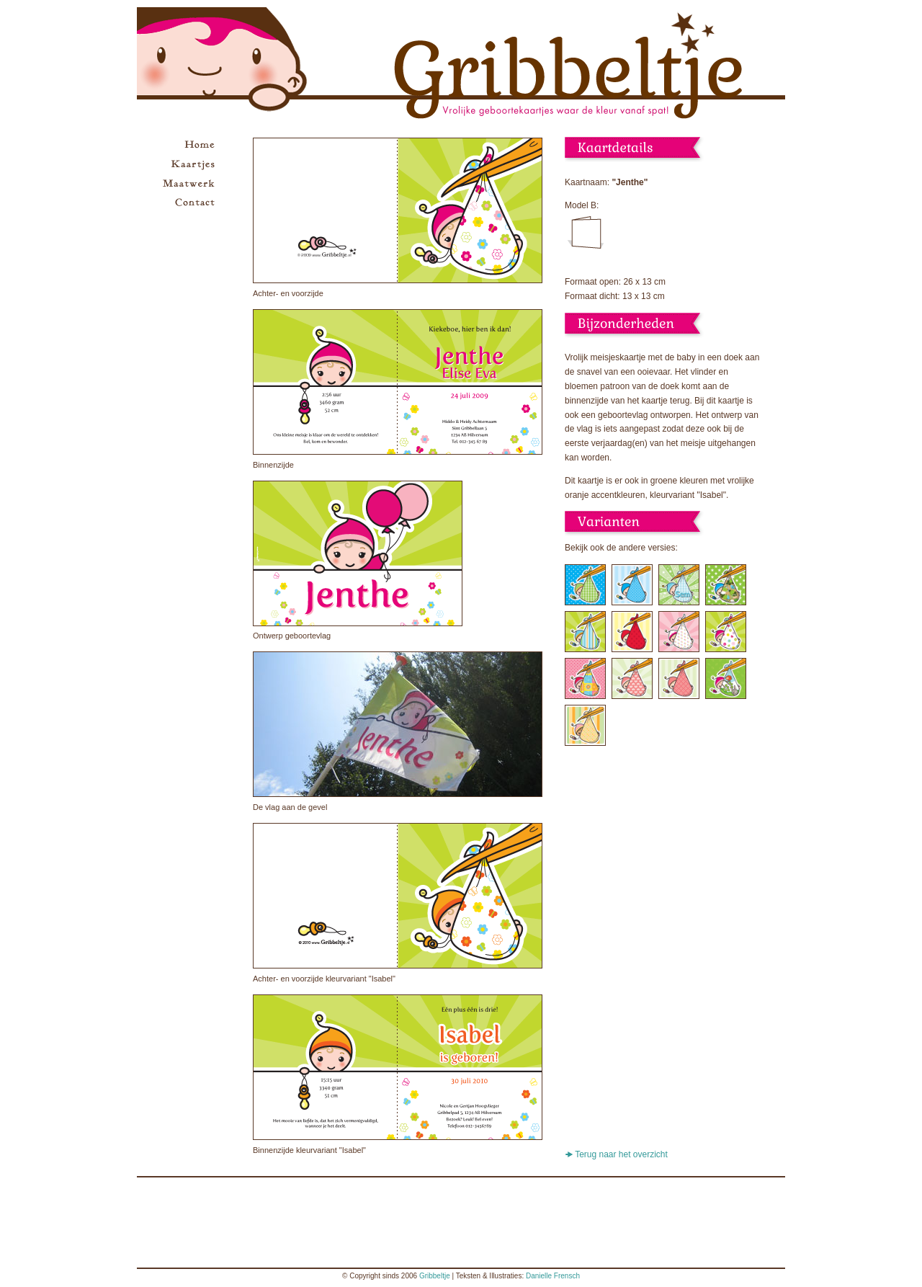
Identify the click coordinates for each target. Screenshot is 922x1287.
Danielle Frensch (553, 1276)
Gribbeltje (434, 1276)
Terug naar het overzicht (621, 1154)
